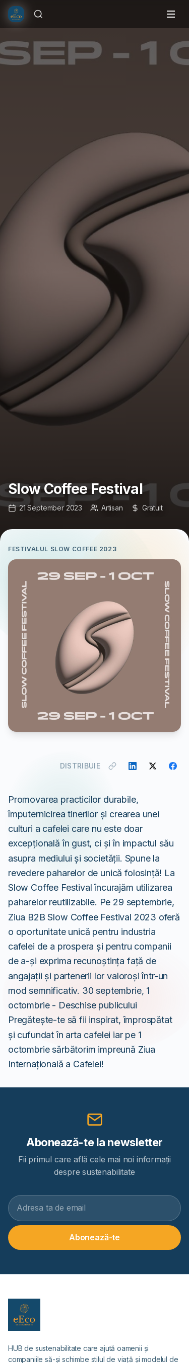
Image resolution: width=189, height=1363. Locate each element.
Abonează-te (94, 1237)
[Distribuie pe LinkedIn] (132, 766)
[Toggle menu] (171, 14)
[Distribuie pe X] (153, 766)
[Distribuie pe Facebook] (173, 766)
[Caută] (38, 14)
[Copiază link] (112, 766)
